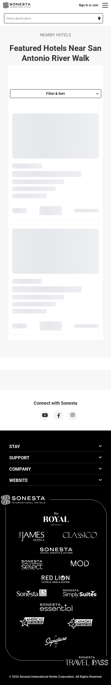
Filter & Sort (72, 94)
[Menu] (105, 5)
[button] (53, 18)
